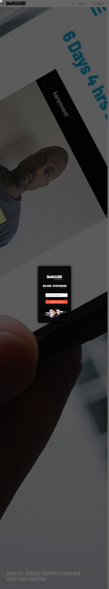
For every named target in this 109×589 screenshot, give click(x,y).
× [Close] (1, 1)
